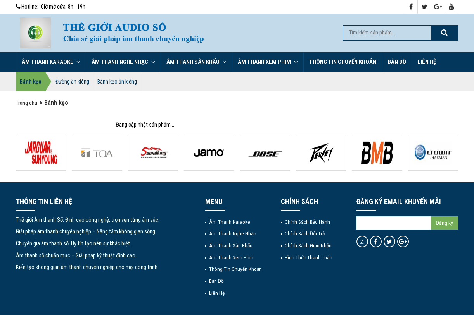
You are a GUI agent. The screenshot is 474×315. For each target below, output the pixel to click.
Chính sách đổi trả (305, 233)
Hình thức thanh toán (308, 257)
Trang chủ (26, 103)
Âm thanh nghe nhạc (123, 61)
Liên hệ (426, 61)
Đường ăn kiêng (72, 82)
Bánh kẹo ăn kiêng (117, 82)
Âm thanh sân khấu (196, 61)
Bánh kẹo (31, 82)
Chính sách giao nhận (308, 245)
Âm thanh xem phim (268, 61)
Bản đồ (397, 61)
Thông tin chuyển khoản (342, 61)
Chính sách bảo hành (307, 222)
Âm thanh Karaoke (51, 61)
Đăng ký (444, 223)
